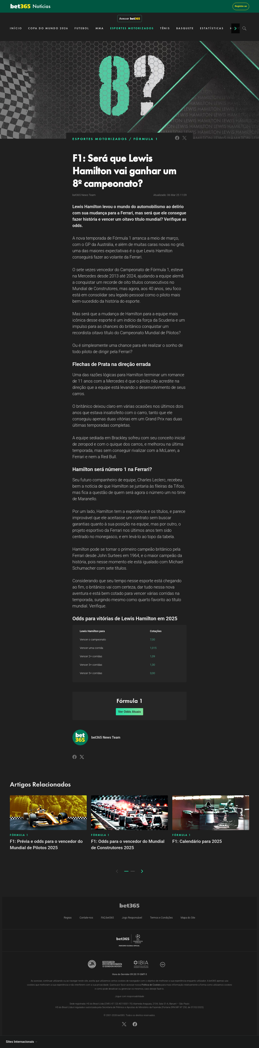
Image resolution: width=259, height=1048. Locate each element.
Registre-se (241, 6)
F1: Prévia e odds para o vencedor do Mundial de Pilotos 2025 (46, 844)
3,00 (152, 673)
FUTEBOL (82, 28)
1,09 (152, 656)
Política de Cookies (151, 984)
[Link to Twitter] (184, 140)
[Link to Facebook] (177, 140)
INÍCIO (16, 28)
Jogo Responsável (132, 917)
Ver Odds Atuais (129, 712)
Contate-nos (86, 917)
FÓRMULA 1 (145, 139)
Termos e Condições (161, 917)
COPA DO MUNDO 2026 (48, 28)
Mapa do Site (188, 917)
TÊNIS (165, 28)
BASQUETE (185, 28)
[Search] (244, 28)
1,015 (153, 647)
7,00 (152, 639)
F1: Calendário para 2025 (197, 841)
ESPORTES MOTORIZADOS (132, 28)
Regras (68, 917)
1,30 (152, 664)
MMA (99, 28)
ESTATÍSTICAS (212, 28)
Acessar (129, 18)
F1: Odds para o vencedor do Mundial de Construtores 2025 (127, 844)
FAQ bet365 (107, 917)
